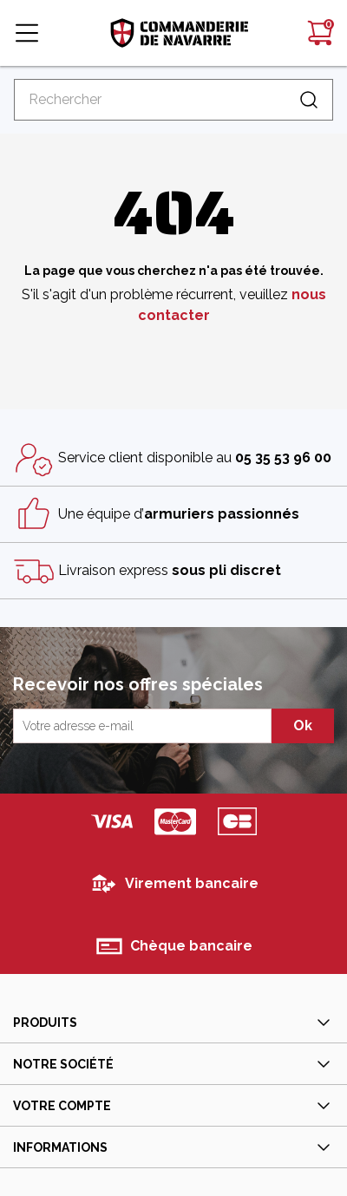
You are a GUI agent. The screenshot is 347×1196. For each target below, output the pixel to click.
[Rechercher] (173, 100)
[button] (27, 33)
